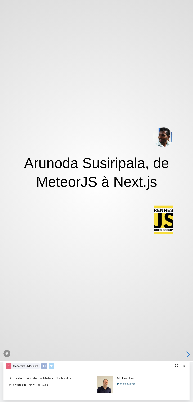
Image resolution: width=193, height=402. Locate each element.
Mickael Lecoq (127, 378)
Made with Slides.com (25, 365)
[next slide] (187, 354)
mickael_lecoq (126, 383)
